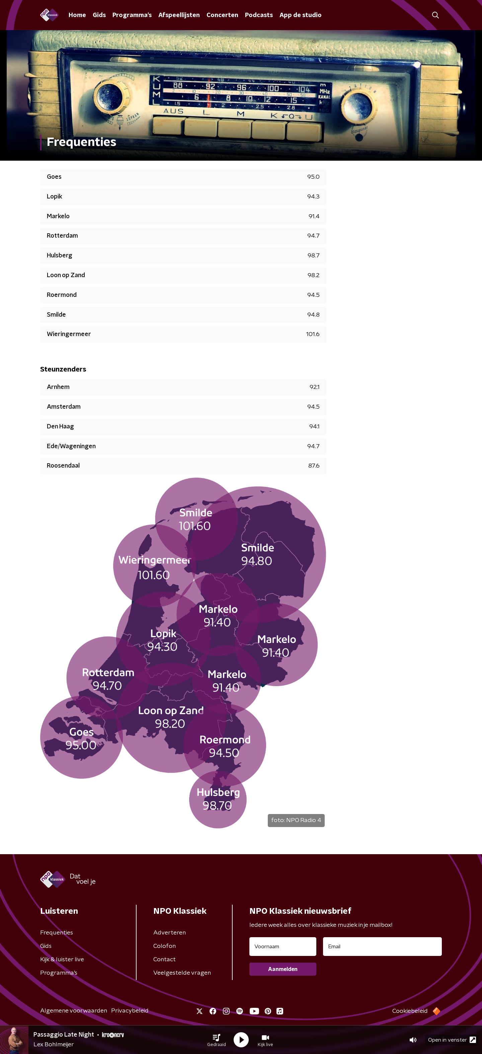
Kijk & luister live (62, 960)
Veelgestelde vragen (182, 973)
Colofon (164, 946)
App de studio (300, 15)
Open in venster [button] (452, 1040)
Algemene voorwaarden (73, 1011)
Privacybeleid (130, 1011)
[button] (216, 1040)
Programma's (132, 15)
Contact (164, 960)
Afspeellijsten (179, 15)
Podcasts (259, 15)
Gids (99, 15)
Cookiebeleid (410, 1011)
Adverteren (169, 933)
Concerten (222, 15)
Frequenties (56, 933)
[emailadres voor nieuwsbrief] (382, 946)
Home (77, 15)
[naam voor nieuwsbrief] (282, 946)
